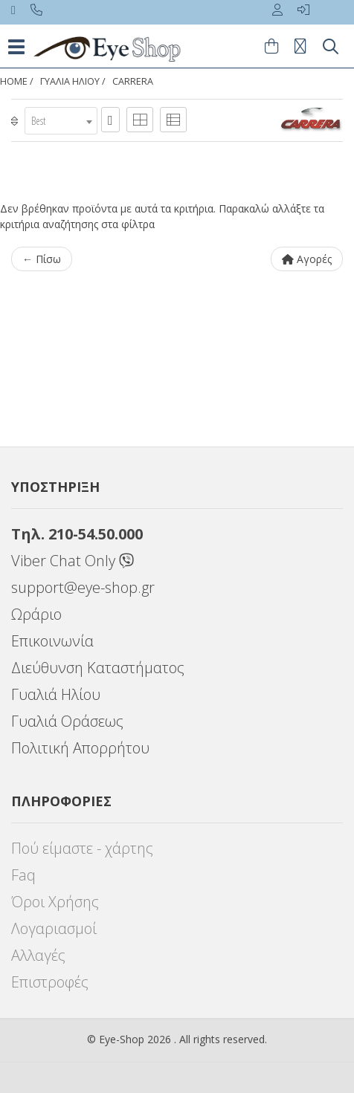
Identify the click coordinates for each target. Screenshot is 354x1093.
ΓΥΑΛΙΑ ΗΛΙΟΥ (70, 81)
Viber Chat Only (72, 561)
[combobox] (61, 120)
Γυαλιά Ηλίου (55, 694)
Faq (23, 875)
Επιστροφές (49, 982)
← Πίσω (41, 259)
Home (14, 81)
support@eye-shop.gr (83, 587)
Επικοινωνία (52, 641)
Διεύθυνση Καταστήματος (97, 668)
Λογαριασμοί (54, 928)
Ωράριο (36, 614)
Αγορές (307, 259)
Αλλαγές (38, 955)
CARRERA (132, 81)
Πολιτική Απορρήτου (80, 748)
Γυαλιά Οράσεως (67, 721)
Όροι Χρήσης (55, 902)
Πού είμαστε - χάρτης (82, 848)
